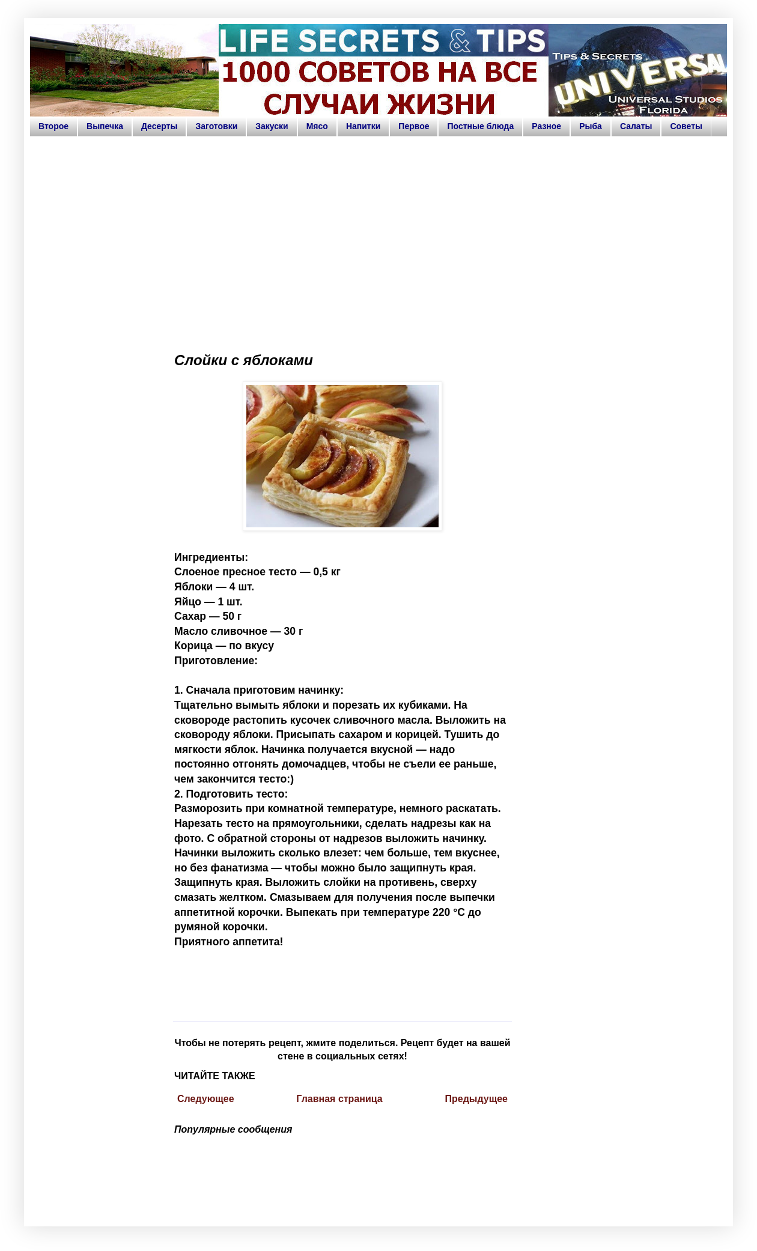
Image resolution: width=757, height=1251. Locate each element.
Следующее (205, 1099)
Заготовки (216, 126)
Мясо (317, 126)
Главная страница (339, 1099)
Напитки (363, 126)
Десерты (159, 126)
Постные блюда (480, 126)
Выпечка (105, 126)
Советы (686, 126)
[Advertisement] (378, 239)
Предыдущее (476, 1099)
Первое (413, 126)
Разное (546, 126)
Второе (53, 126)
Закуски (271, 126)
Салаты (636, 126)
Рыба (590, 126)
